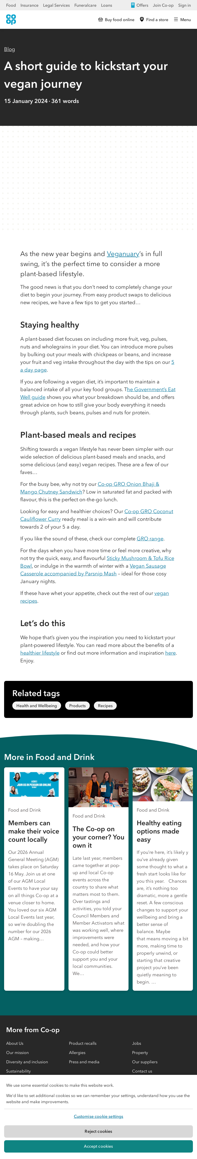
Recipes (105, 705)
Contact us (142, 1071)
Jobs (136, 1043)
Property (140, 1052)
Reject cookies (98, 1131)
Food (11, 5)
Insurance (29, 5)
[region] (98, 1117)
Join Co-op (163, 5)
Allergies (77, 1052)
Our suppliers (144, 1061)
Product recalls (82, 1043)
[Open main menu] (182, 19)
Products (77, 705)
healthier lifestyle (40, 653)
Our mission (17, 1052)
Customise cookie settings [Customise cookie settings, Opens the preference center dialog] (98, 1116)
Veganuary (123, 254)
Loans (106, 5)
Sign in (184, 5)
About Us (14, 1043)
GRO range (150, 538)
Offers (139, 5)
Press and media (84, 1061)
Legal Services (56, 5)
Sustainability (18, 1071)
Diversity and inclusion (27, 1061)
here (170, 653)
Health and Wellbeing (36, 705)
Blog (9, 49)
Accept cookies (98, 1146)
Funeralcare (85, 5)
